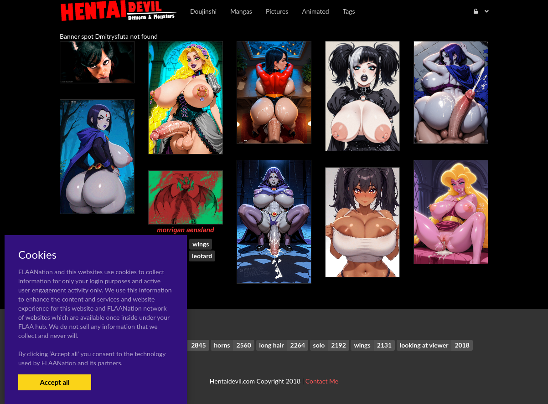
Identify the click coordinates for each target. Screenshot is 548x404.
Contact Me (321, 381)
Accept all (54, 382)
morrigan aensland (185, 230)
